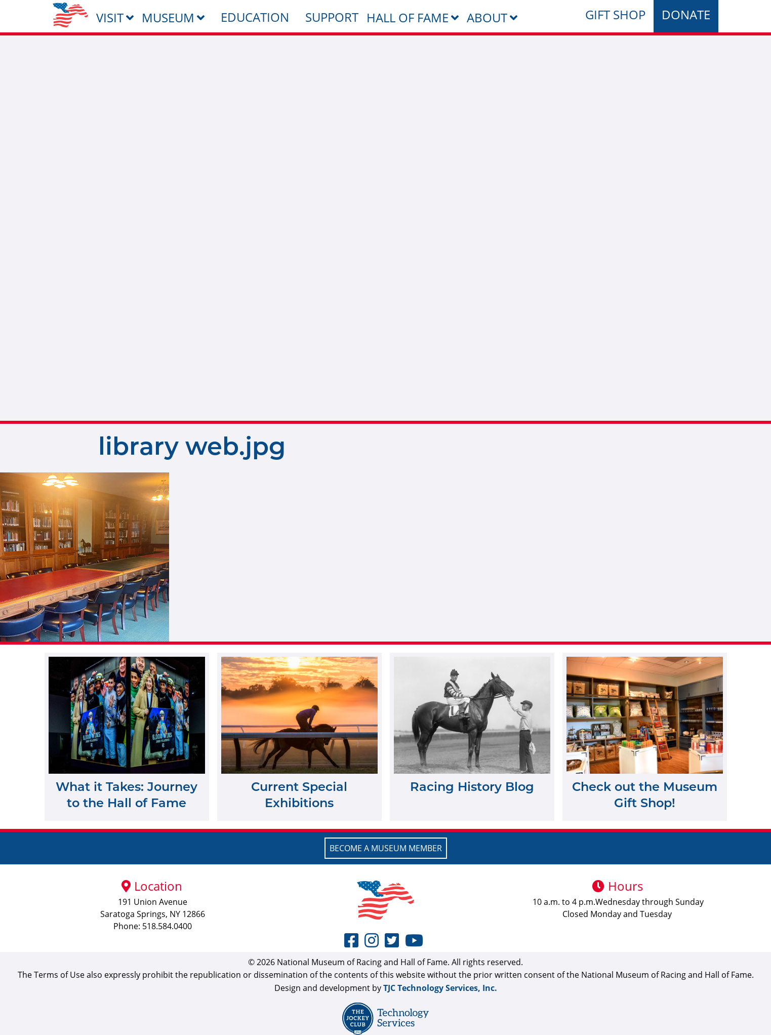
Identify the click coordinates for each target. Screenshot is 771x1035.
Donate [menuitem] (686, 14)
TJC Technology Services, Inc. (440, 987)
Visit (110, 17)
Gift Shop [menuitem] (615, 14)
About (487, 17)
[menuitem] (71, 15)
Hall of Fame (408, 17)
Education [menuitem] (255, 17)
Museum (168, 17)
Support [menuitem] (331, 17)
